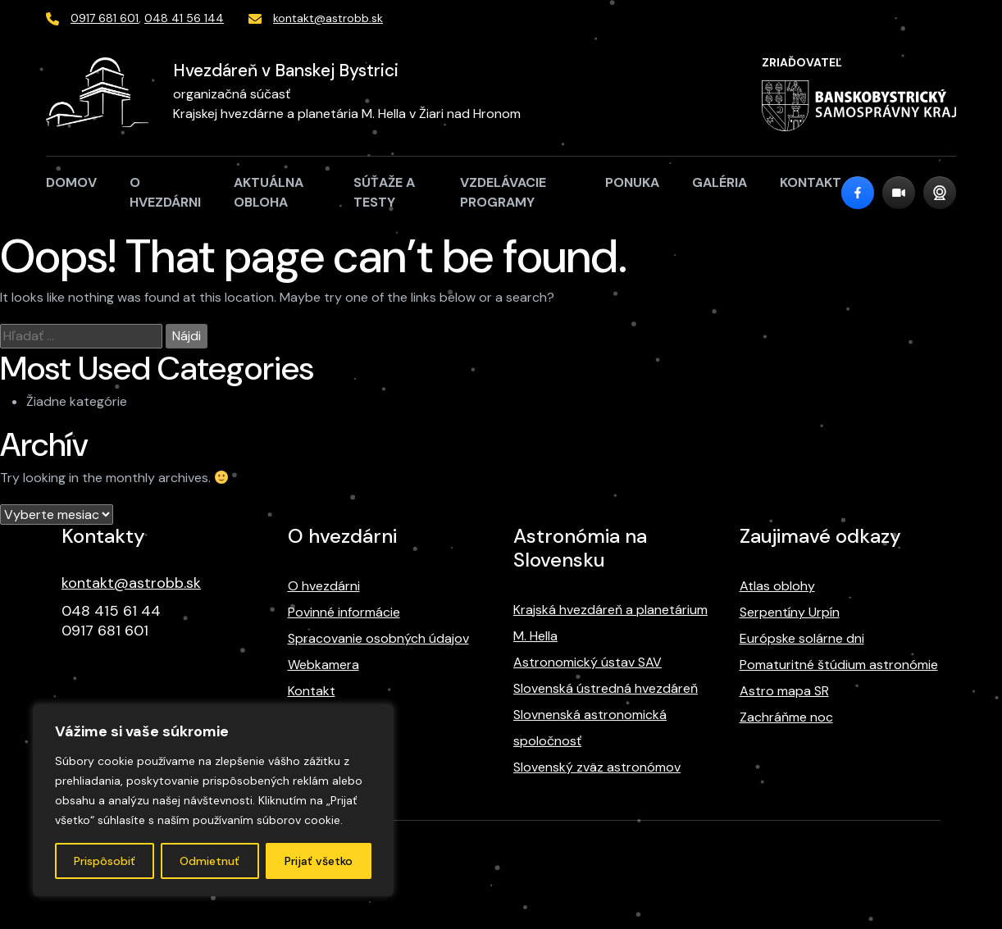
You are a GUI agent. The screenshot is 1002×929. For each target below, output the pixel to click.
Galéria (719, 182)
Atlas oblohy (777, 585)
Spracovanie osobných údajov (378, 638)
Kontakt (810, 182)
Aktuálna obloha (268, 192)
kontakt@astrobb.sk (328, 18)
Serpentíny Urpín (790, 612)
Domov (71, 182)
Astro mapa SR (784, 690)
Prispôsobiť (104, 861)
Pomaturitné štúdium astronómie (839, 664)
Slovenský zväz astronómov (597, 767)
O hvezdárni (165, 192)
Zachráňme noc (786, 717)
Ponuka (632, 182)
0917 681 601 (105, 18)
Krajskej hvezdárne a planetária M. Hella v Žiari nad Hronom (347, 113)
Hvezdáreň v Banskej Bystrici (286, 70)
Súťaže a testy (384, 192)
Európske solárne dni (802, 638)
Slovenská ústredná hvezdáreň (605, 688)
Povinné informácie (344, 612)
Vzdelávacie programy (503, 192)
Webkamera (323, 664)
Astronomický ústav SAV (587, 662)
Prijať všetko (319, 861)
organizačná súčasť (231, 93)
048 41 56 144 (184, 18)
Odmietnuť (209, 861)
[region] (213, 800)
